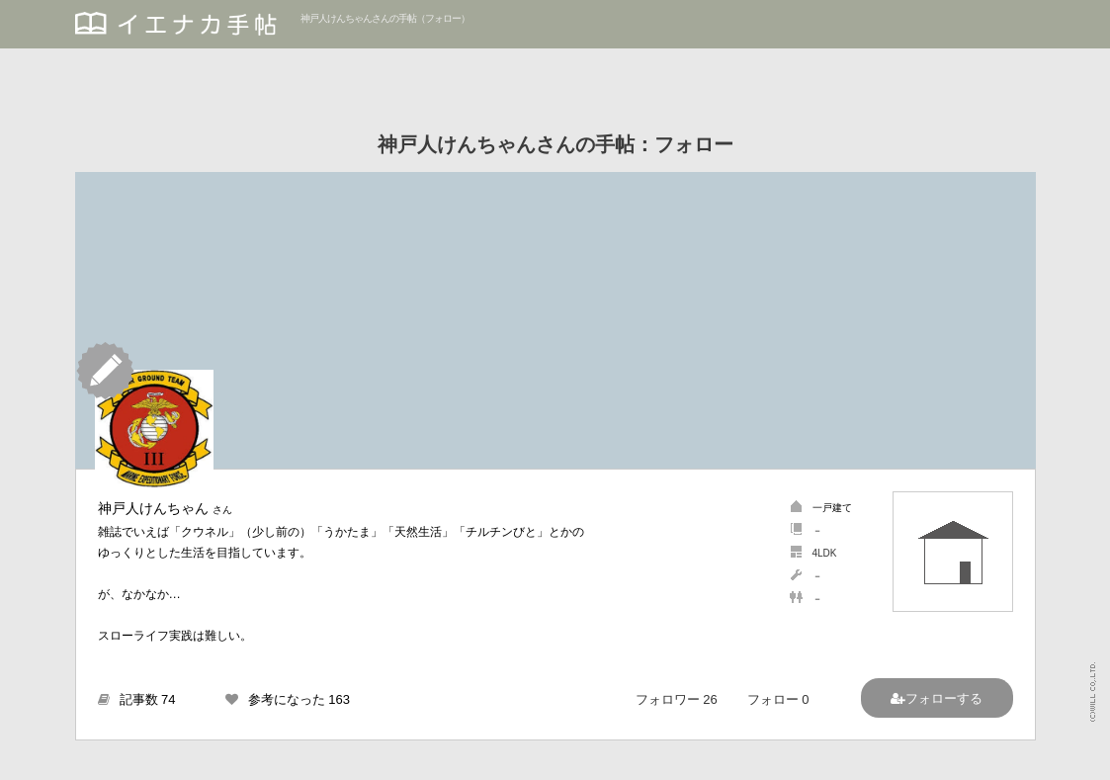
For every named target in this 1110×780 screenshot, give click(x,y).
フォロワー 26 (677, 699)
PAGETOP (1076, 756)
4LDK (824, 553)
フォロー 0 (778, 699)
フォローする (943, 698)
